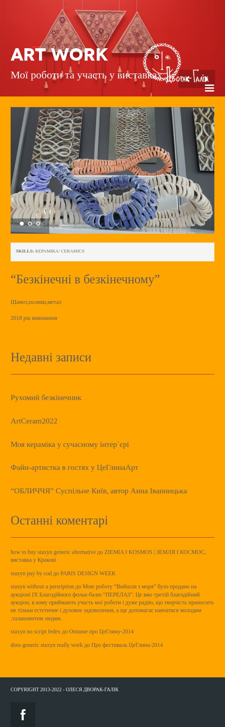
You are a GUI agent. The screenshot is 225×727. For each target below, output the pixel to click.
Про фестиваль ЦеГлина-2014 (127, 645)
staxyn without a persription (42, 586)
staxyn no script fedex (36, 631)
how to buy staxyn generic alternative (53, 552)
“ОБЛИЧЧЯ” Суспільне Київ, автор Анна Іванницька (99, 490)
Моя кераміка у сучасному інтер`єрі (70, 444)
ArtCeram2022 (34, 420)
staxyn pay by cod (31, 573)
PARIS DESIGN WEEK (88, 573)
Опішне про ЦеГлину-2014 (101, 631)
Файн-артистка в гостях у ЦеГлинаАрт (74, 467)
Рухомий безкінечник (46, 397)
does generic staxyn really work (47, 645)
